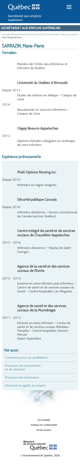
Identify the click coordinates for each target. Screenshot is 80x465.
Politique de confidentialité (44, 425)
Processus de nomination (22, 377)
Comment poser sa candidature (26, 357)
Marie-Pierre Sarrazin (65, 34)
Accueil (6, 34)
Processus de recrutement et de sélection (23, 367)
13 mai (48, 34)
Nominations (18, 34)
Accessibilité (44, 420)
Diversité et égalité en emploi (25, 385)
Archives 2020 (35, 34)
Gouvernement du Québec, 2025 (41, 455)
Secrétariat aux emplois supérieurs (30, 28)
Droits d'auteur (44, 430)
